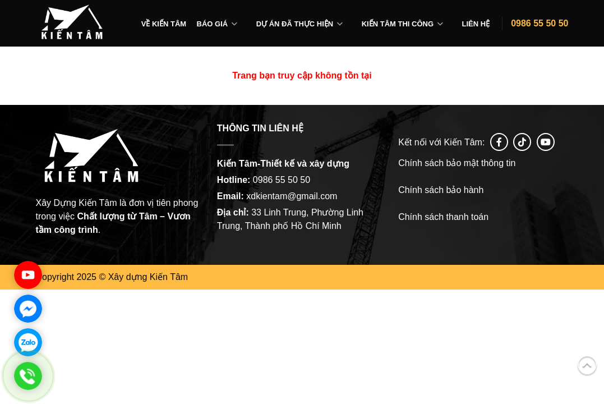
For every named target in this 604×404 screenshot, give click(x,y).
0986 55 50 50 (539, 23)
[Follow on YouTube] (546, 142)
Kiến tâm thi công (398, 24)
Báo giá (212, 24)
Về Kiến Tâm (163, 24)
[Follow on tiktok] (522, 142)
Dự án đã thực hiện (295, 24)
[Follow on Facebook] (499, 142)
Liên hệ (476, 24)
